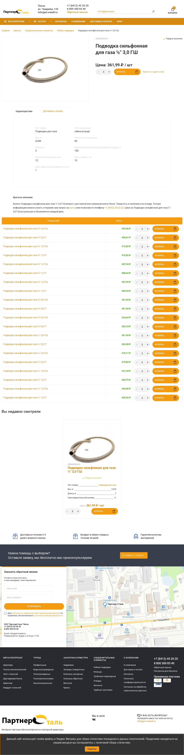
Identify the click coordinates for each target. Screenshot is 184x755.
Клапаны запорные (73, 674)
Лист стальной (10, 674)
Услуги (40, 21)
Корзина (172, 10)
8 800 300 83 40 (76, 8)
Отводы (97, 681)
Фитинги (98, 685)
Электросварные (41, 674)
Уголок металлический (14, 669)
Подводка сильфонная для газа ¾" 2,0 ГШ (25, 228)
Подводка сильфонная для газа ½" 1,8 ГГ (25, 379)
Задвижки (68, 665)
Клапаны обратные (73, 678)
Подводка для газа (107, 485)
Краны (66, 687)
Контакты (60, 21)
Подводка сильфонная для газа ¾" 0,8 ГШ (25, 299)
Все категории (14, 21)
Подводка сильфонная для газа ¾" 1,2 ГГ (25, 273)
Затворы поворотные (73, 669)
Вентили (67, 683)
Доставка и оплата (101, 21)
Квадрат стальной (12, 687)
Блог (119, 21)
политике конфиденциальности (48, 615)
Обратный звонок (77, 12)
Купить (127, 71)
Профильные (39, 665)
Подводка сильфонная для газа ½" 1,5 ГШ (25, 388)
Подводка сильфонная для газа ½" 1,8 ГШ (25, 371)
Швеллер (7, 683)
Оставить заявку (133, 555)
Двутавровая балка (12, 678)
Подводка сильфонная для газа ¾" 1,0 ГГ (25, 291)
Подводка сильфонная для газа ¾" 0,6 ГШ (25, 317)
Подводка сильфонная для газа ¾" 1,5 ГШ (25, 246)
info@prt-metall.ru (48, 12)
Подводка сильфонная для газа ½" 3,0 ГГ (25, 344)
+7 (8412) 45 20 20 (78, 5)
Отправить (34, 606)
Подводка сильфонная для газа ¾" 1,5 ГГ (25, 255)
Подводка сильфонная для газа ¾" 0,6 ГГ (25, 326)
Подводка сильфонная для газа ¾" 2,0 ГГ (25, 237)
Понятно (91, 749)
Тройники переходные (105, 676)
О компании (78, 21)
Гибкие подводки (102, 667)
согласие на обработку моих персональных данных (36, 613)
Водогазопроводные (43, 669)
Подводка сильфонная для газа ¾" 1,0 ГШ (25, 282)
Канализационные (42, 683)
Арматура (8, 665)
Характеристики (24, 111)
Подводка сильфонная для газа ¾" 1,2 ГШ (25, 264)
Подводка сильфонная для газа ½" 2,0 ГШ (25, 353)
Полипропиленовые (43, 678)
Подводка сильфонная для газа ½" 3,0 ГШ (25, 335)
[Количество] (104, 72)
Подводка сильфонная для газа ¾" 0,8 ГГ (25, 308)
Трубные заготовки (103, 690)
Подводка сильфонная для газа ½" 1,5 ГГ (25, 397)
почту (72, 207)
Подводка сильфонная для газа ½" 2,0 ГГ (25, 362)
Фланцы (98, 672)
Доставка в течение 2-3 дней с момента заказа (29, 536)
